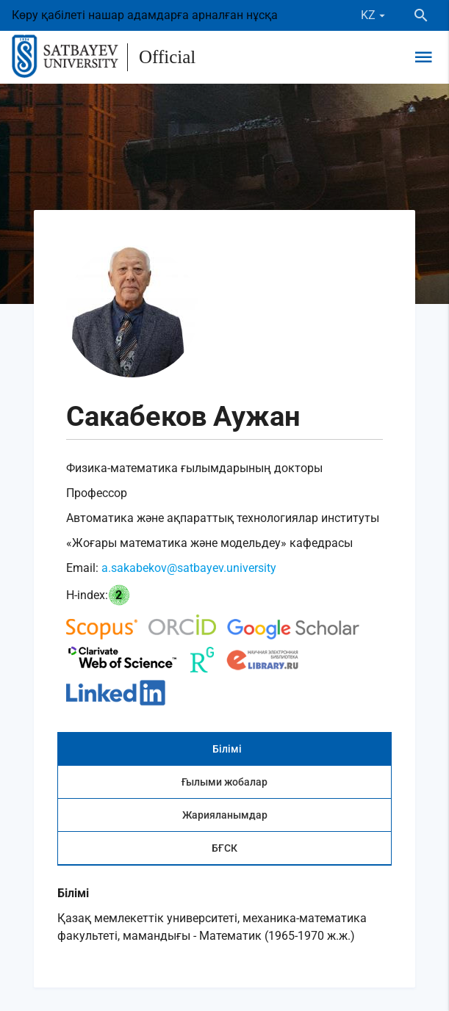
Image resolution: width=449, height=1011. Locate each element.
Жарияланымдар (224, 815)
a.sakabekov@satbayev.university (188, 568)
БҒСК (224, 848)
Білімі (227, 749)
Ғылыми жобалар (224, 782)
